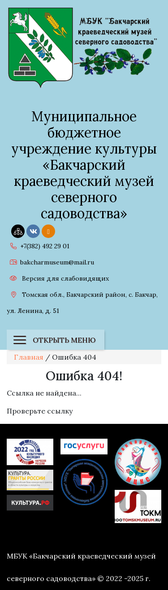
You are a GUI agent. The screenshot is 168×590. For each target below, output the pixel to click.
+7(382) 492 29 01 (38, 246)
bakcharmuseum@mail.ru (50, 262)
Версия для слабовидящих (58, 278)
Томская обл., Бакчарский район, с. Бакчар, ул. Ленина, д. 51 (82, 301)
